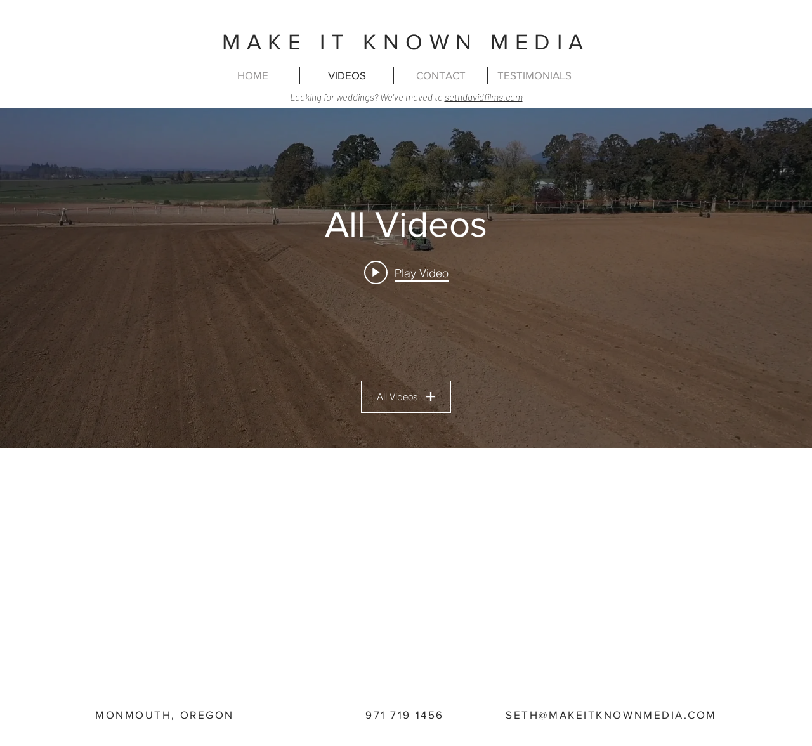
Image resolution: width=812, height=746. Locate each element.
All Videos (406, 397)
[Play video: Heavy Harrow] (406, 272)
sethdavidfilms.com (484, 97)
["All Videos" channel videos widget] (406, 278)
